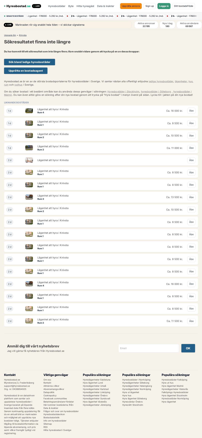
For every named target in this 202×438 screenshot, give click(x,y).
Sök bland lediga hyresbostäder (29, 62)
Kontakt (47, 382)
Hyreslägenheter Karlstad (96, 389)
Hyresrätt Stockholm (132, 405)
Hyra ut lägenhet (130, 392)
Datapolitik (48, 392)
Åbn (191, 110)
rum (6, 84)
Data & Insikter (105, 6)
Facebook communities (55, 398)
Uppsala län (10, 35)
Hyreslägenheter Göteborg (135, 382)
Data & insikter (50, 408)
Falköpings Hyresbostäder (175, 392)
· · (44, 16)
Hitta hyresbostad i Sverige (57, 430)
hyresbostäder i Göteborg (156, 91)
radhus (18, 84)
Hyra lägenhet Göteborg (134, 398)
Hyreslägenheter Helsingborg (137, 386)
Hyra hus (126, 395)
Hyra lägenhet (169, 401)
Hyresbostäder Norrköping (175, 398)
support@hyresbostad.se (17, 386)
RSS (45, 427)
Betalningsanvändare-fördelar (58, 401)
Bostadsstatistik (51, 417)
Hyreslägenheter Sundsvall (96, 398)
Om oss (47, 379)
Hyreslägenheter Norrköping (136, 389)
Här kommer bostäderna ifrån (58, 405)
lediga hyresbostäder (161, 81)
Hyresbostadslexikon (54, 414)
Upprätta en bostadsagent (26, 70)
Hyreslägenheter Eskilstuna (96, 379)
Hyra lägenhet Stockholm (174, 395)
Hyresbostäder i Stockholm (123, 91)
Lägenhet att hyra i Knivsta (52, 109)
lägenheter (181, 81)
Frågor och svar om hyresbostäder (61, 411)
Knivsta (23, 35)
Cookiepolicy (50, 395)
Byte (70, 6)
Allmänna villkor (51, 386)
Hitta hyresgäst (85, 6)
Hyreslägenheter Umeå (94, 386)
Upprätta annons (131, 6)
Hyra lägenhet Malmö (173, 386)
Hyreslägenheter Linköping (96, 392)
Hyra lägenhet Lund (93, 382)
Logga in (164, 6)
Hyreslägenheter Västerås (175, 389)
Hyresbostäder (56, 6)
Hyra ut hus (167, 382)
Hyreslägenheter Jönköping (97, 405)
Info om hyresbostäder (55, 420)
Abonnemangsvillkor (53, 389)
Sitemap (47, 424)
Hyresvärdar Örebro (132, 401)
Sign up (149, 6)
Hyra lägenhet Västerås (95, 401)
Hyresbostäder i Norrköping (136, 379)
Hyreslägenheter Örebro (95, 395)
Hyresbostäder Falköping (174, 379)
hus (191, 81)
